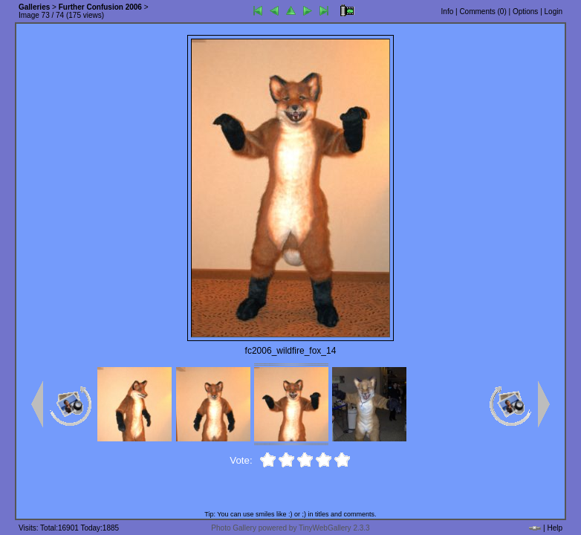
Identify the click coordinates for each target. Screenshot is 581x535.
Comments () (482, 11)
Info (447, 11)
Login (553, 11)
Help (554, 528)
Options (525, 11)
